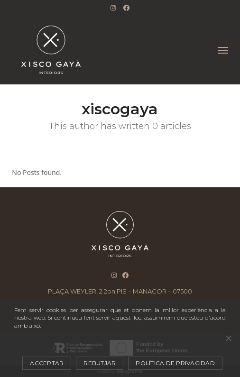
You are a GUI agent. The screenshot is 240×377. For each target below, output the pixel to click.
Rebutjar (99, 363)
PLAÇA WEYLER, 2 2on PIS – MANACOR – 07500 (120, 291)
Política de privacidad (175, 363)
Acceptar (47, 363)
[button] (223, 50)
